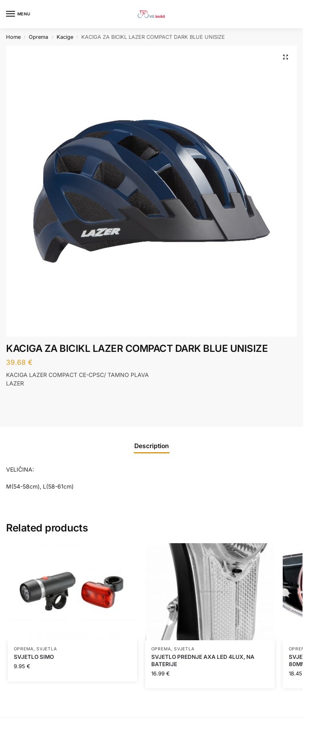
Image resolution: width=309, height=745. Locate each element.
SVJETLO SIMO (34, 657)
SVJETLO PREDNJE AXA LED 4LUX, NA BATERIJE (202, 660)
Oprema (38, 37)
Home (13, 37)
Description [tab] (151, 446)
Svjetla (46, 649)
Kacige (65, 37)
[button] (285, 57)
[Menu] (18, 14)
